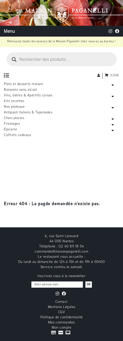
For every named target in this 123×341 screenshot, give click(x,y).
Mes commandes (61, 322)
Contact (61, 302)
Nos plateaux (14, 107)
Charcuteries (14, 118)
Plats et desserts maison (23, 84)
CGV (61, 312)
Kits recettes (14, 101)
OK (89, 284)
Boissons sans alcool (20, 90)
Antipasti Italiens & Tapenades (28, 112)
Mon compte (61, 327)
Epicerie (10, 129)
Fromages (12, 124)
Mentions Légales (61, 307)
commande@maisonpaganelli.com (61, 251)
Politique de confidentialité (61, 317)
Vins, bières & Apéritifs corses (28, 95)
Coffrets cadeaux (17, 135)
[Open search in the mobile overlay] (61, 59)
